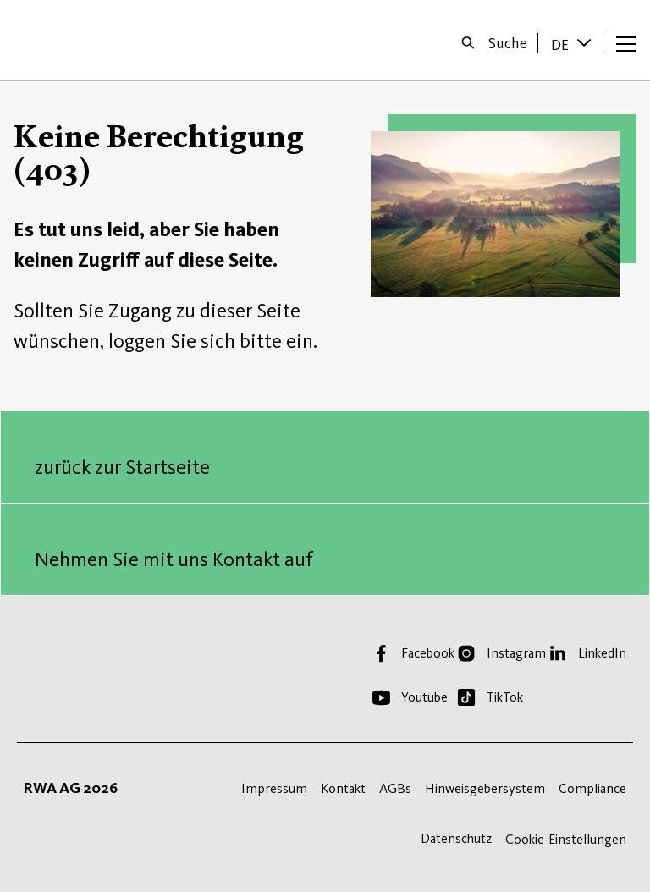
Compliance (592, 788)
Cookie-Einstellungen (565, 839)
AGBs (395, 788)
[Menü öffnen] (626, 43)
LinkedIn (602, 653)
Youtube (424, 697)
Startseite (69, 40)
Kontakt (343, 788)
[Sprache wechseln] (586, 42)
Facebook (427, 653)
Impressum (274, 788)
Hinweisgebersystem (485, 788)
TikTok (505, 697)
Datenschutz (456, 838)
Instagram (516, 653)
